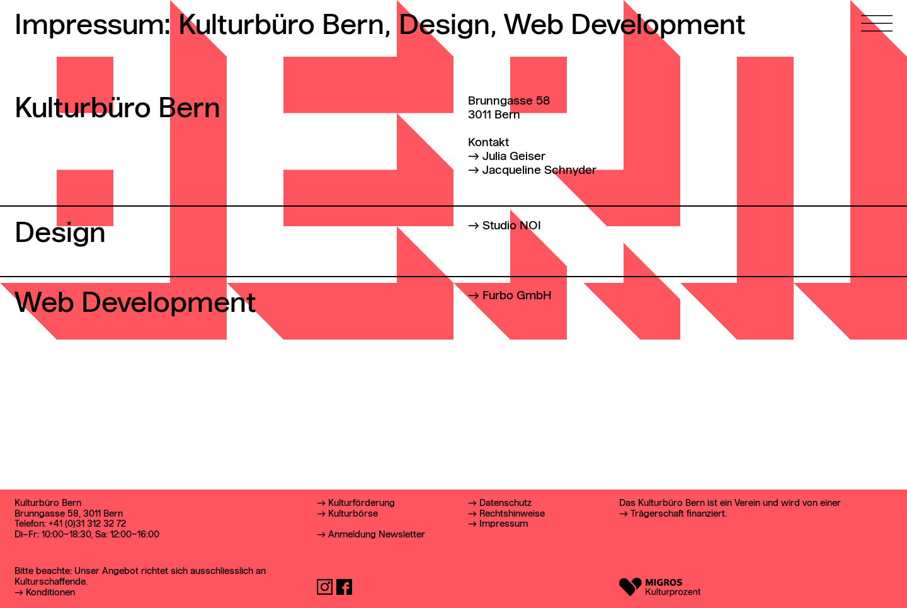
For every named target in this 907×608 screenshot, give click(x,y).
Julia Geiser (513, 157)
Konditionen (50, 593)
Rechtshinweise (512, 514)
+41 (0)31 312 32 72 (87, 524)
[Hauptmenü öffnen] (877, 16)
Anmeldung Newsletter (376, 535)
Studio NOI (511, 226)
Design (447, 26)
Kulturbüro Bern (284, 26)
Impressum (503, 524)
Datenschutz (505, 503)
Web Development (625, 26)
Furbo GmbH (517, 296)
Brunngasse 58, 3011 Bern (68, 514)
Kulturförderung (361, 503)
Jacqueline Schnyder (539, 171)
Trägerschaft (657, 514)
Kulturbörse (353, 514)
